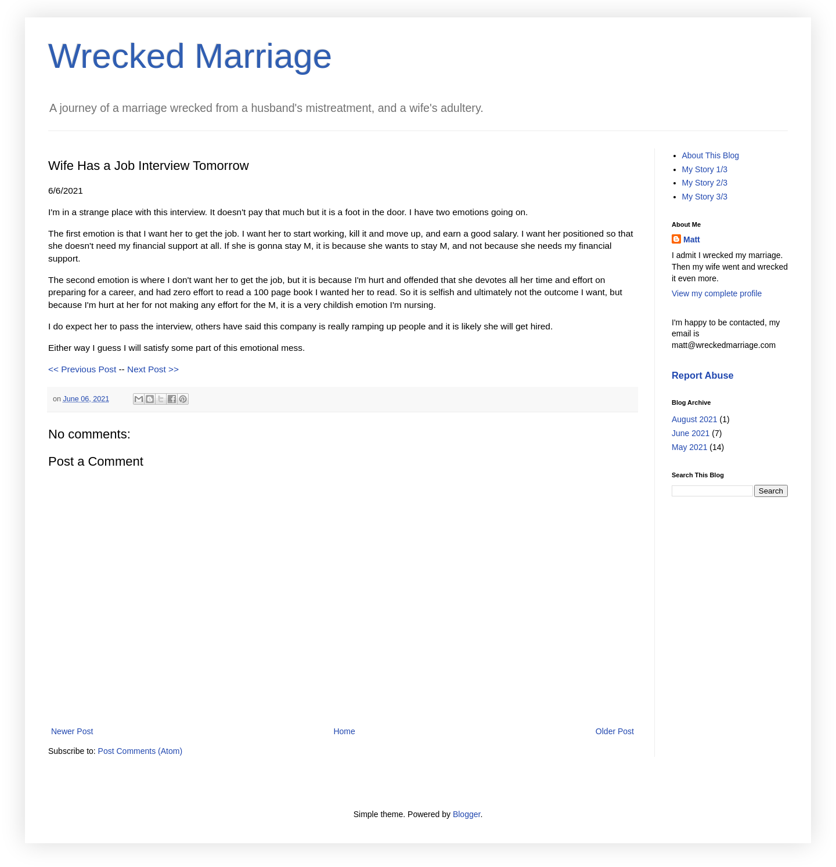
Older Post (615, 731)
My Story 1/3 (705, 169)
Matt (691, 239)
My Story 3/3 (705, 196)
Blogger (466, 814)
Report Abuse (703, 375)
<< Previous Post (82, 369)
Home (344, 731)
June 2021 (690, 433)
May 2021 (689, 447)
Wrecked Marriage (190, 56)
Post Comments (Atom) (140, 751)
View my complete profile (717, 293)
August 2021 (695, 419)
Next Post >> (153, 369)
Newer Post (72, 731)
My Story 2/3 (705, 182)
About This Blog (711, 155)
